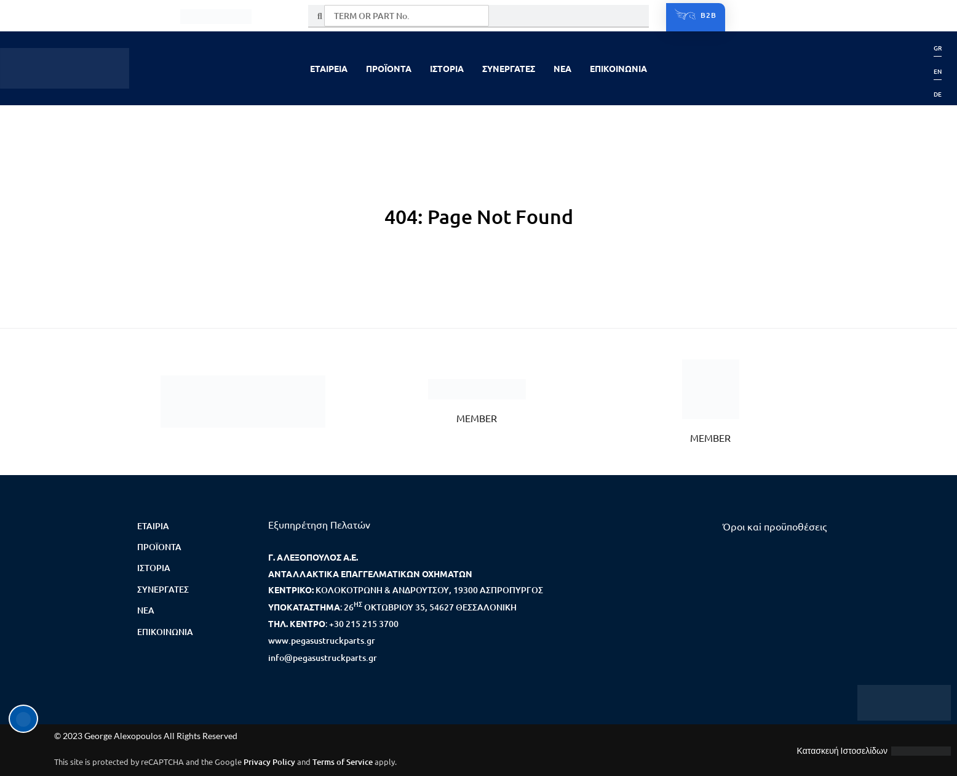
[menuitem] (937, 47)
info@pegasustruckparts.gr (322, 657)
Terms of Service (342, 761)
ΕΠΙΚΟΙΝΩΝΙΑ (618, 68)
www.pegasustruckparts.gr (321, 640)
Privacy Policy (269, 761)
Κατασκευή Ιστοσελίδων (842, 750)
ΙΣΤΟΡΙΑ (447, 68)
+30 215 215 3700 (364, 624)
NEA (562, 68)
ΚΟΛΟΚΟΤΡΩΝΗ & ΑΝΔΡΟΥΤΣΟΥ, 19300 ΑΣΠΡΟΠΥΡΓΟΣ (429, 590)
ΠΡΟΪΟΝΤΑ (388, 68)
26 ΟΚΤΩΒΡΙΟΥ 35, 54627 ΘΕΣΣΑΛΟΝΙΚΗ (430, 607)
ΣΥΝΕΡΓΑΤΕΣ (508, 68)
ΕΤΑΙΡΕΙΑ (328, 68)
